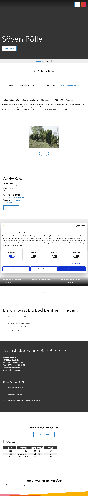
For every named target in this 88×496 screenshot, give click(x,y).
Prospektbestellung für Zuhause (15, 394)
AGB (4, 400)
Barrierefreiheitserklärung (33, 400)
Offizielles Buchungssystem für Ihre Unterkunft (18, 390)
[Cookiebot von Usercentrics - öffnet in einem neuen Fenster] (77, 226)
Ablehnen (16, 269)
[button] (83, 4)
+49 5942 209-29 (48, 86)
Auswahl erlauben (44, 269)
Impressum (20, 400)
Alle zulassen (71, 269)
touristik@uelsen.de (16, 197)
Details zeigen (77, 263)
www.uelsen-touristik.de (70, 86)
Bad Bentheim (39, 61)
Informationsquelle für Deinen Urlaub (16, 387)
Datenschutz (11, 400)
